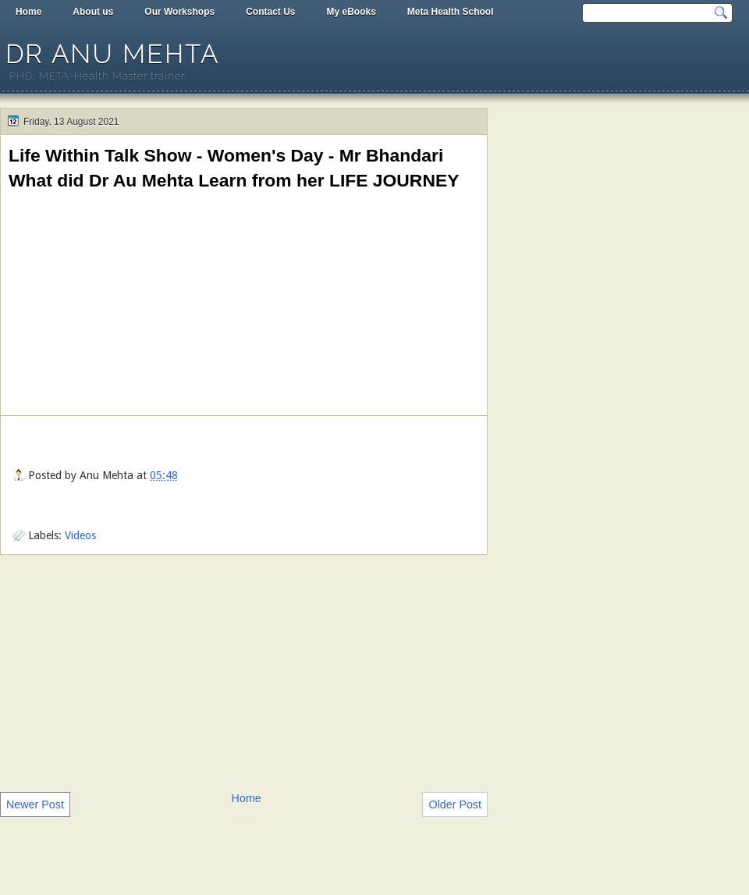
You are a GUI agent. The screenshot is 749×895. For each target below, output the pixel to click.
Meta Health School (450, 11)
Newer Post (35, 804)
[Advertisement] (244, 672)
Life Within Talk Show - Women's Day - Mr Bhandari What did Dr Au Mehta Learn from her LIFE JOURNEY (234, 167)
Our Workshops (179, 11)
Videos (80, 535)
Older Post (454, 804)
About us (93, 11)
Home (28, 11)
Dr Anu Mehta (112, 54)
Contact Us (270, 11)
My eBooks (350, 11)
